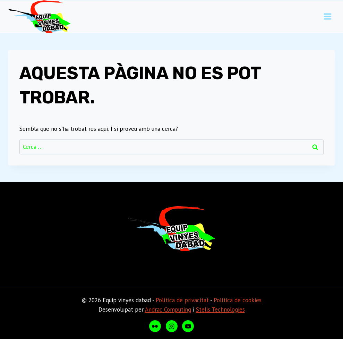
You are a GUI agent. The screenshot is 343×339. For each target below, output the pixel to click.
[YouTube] (188, 326)
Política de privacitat (182, 300)
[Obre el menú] (327, 16)
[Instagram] (172, 326)
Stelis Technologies (220, 309)
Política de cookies (237, 300)
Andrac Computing (168, 309)
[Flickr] (155, 326)
